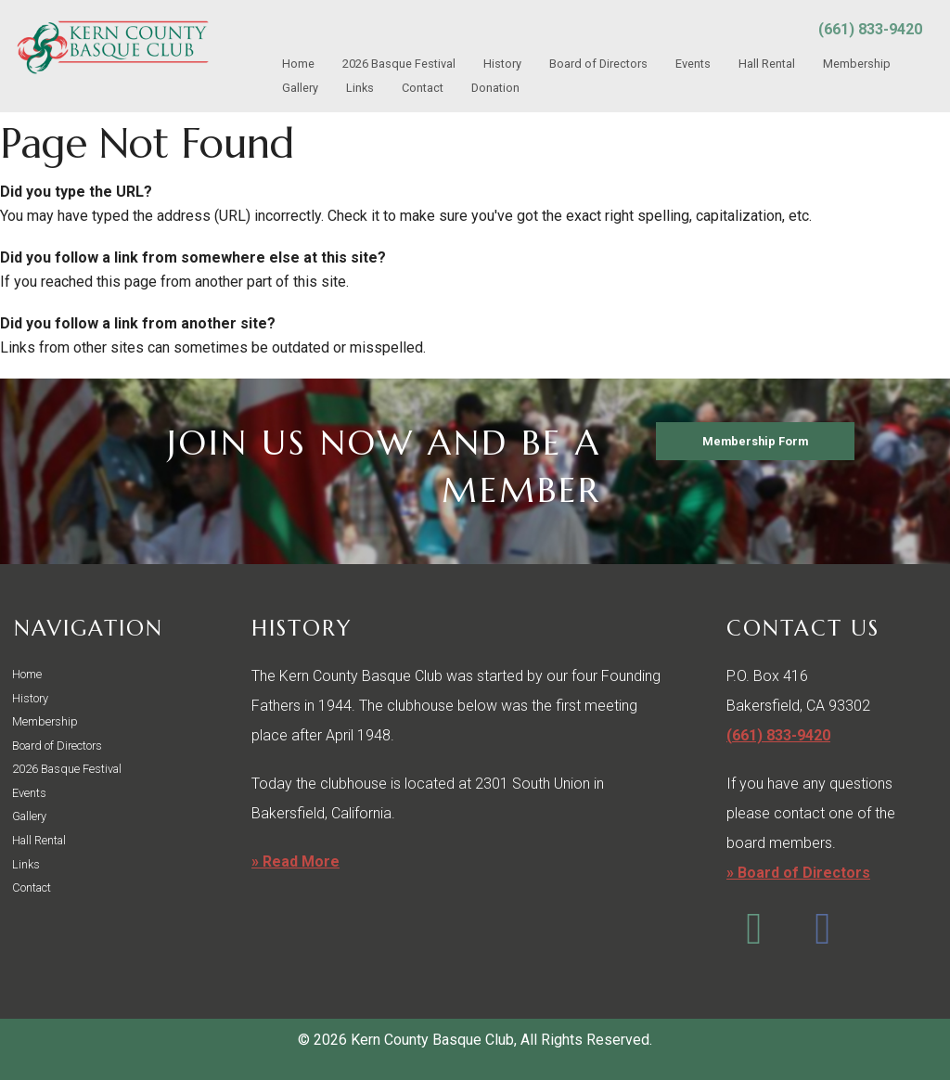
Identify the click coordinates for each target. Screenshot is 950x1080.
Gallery (300, 88)
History (502, 64)
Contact (422, 88)
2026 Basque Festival (399, 64)
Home (298, 64)
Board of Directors (598, 64)
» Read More (295, 861)
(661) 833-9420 (870, 29)
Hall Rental (766, 64)
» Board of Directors (798, 872)
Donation (495, 88)
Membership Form (755, 441)
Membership (857, 64)
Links (360, 88)
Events (693, 64)
